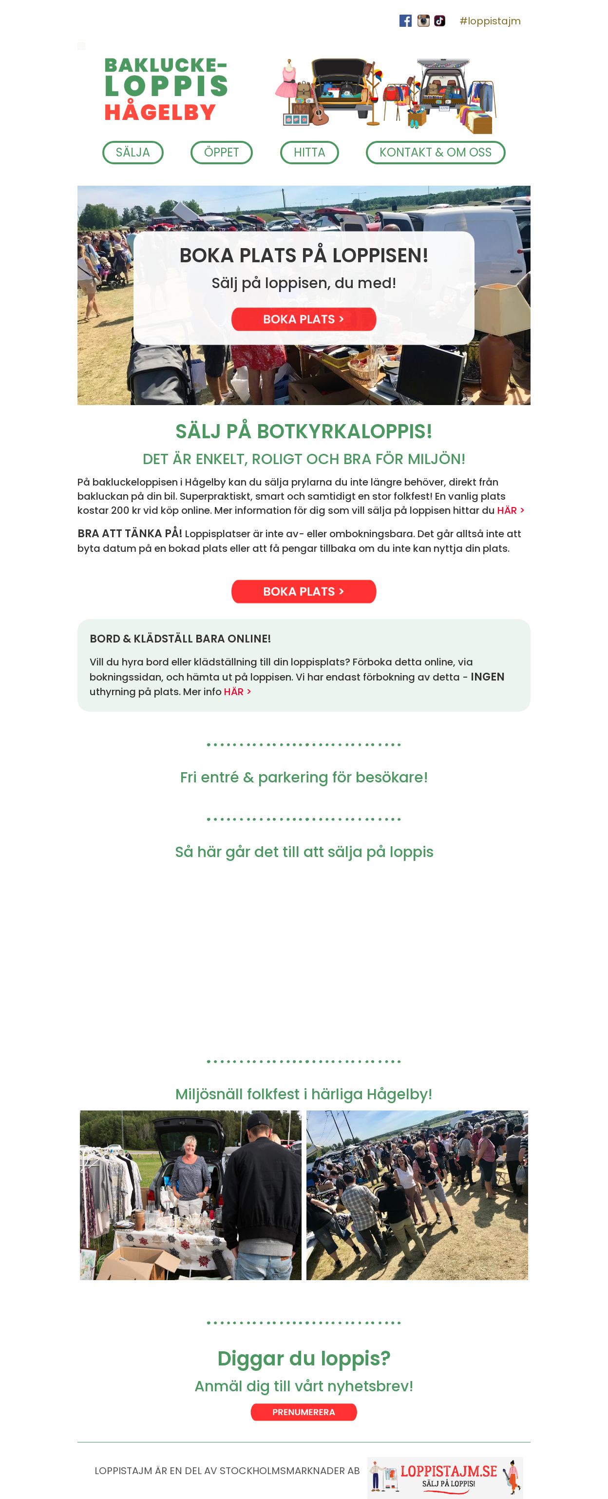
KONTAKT (436, 152)
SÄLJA (133, 152)
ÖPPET (221, 152)
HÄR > (511, 510)
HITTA (309, 152)
